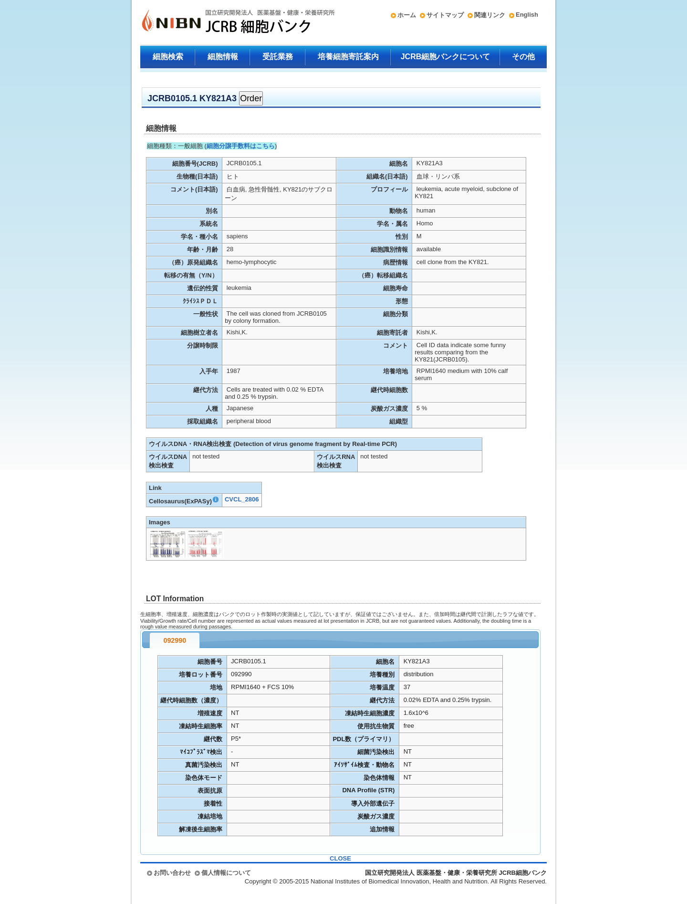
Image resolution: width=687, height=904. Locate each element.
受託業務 (277, 57)
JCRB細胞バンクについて (445, 57)
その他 (523, 57)
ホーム (406, 15)
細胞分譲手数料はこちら (241, 145)
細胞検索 (168, 57)
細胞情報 (223, 57)
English (527, 14)
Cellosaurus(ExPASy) (184, 501)
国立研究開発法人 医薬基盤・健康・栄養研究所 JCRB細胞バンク (228, 22)
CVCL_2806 (242, 499)
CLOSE (340, 858)
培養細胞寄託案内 (348, 57)
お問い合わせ (172, 872)
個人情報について (226, 872)
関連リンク (489, 15)
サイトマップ (445, 15)
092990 (174, 640)
